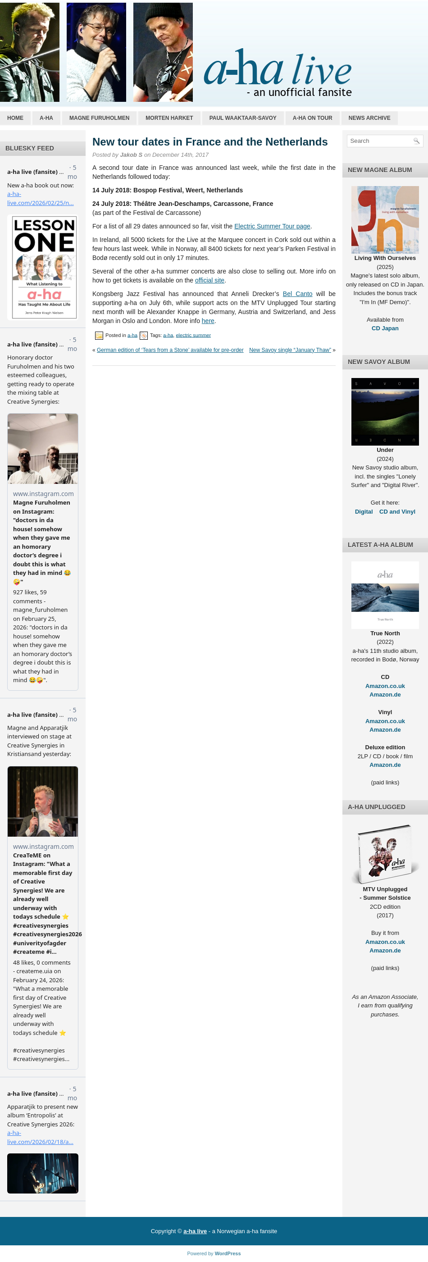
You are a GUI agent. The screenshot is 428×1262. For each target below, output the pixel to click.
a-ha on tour (312, 118)
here (208, 320)
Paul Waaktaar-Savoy (243, 118)
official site (209, 280)
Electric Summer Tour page (272, 226)
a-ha (46, 118)
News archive (370, 118)
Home (15, 118)
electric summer (193, 334)
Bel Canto (298, 293)
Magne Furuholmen (99, 118)
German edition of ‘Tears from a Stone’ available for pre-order (170, 350)
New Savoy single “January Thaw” (290, 350)
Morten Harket (169, 118)
